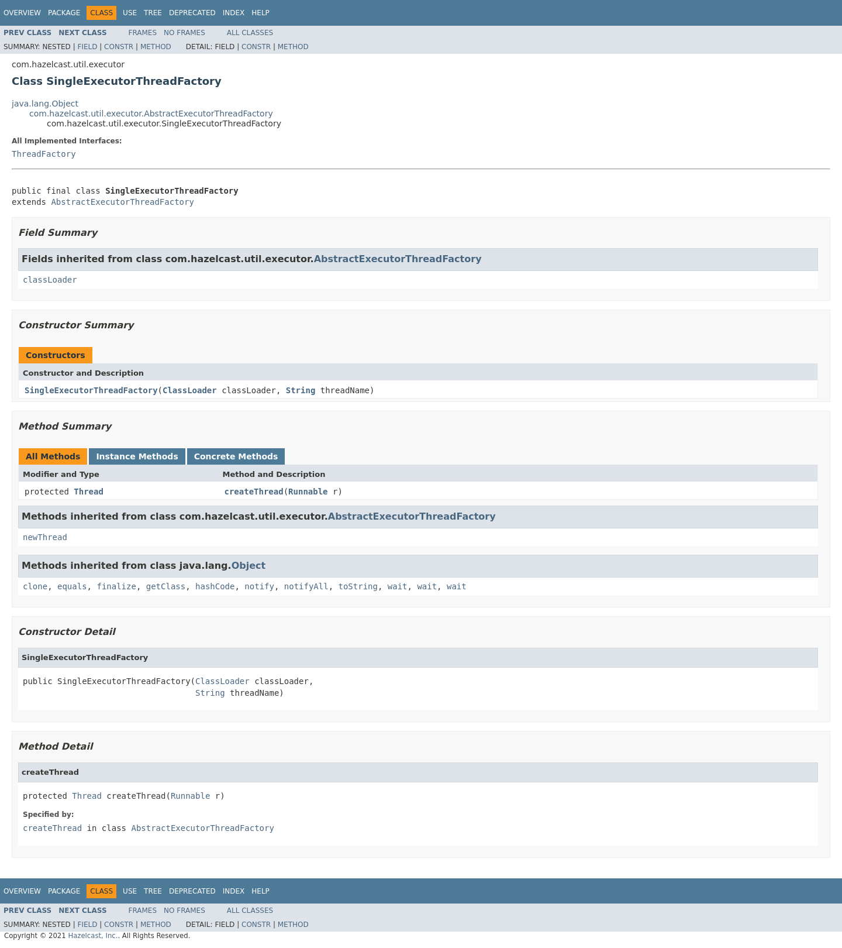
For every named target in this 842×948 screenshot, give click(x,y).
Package (64, 13)
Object (249, 565)
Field (87, 47)
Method (155, 47)
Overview (22, 13)
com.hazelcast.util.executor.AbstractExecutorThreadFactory (151, 113)
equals (72, 586)
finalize (116, 586)
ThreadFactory (44, 154)
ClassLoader (190, 390)
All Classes (250, 33)
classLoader (50, 279)
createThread (254, 491)
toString (358, 586)
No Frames (184, 33)
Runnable (307, 491)
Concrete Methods (236, 456)
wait (398, 586)
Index (234, 13)
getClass (165, 586)
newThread (45, 537)
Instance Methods (137, 456)
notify (259, 586)
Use (130, 13)
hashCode (214, 586)
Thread (88, 491)
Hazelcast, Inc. (93, 936)
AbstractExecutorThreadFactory (122, 202)
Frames (143, 33)
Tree (153, 13)
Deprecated (192, 13)
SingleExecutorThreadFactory (91, 390)
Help (260, 13)
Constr (118, 47)
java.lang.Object (45, 103)
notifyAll (306, 586)
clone (35, 586)
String (301, 390)
